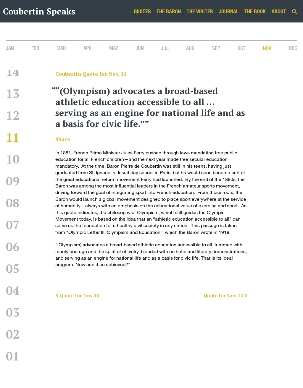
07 (13, 224)
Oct (241, 48)
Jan (10, 48)
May (113, 48)
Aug (190, 48)
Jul (165, 48)
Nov (267, 48)
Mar (61, 48)
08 (13, 203)
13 (13, 93)
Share (62, 139)
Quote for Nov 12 (225, 295)
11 (13, 137)
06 (13, 246)
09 (13, 181)
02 (13, 334)
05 (13, 268)
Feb (35, 48)
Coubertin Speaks (39, 11)
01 (13, 356)
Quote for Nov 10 (77, 295)
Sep (216, 48)
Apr (87, 48)
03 (13, 312)
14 (13, 71)
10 (13, 159)
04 (13, 290)
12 (13, 115)
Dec (293, 48)
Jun (140, 48)
